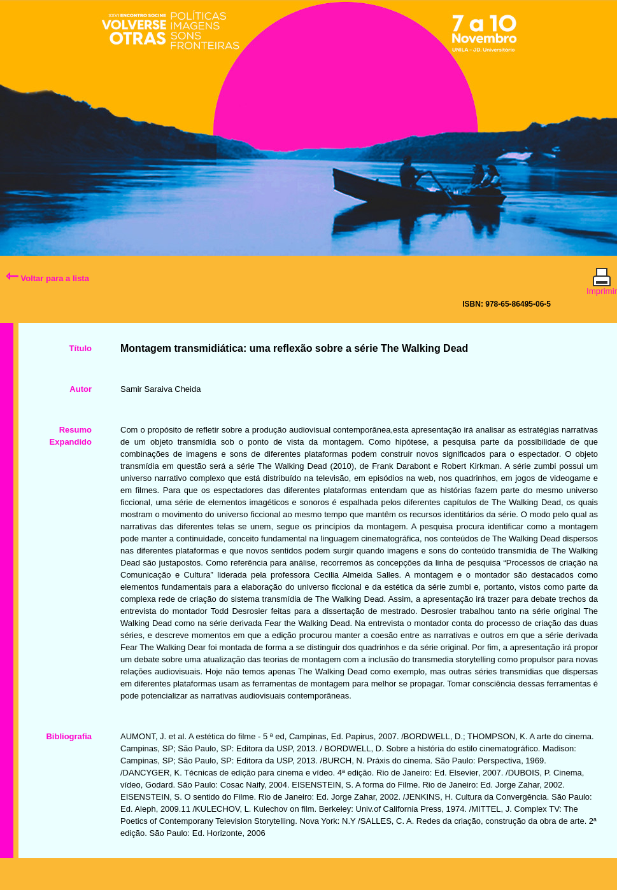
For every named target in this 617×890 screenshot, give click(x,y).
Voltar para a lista (47, 278)
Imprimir (601, 285)
